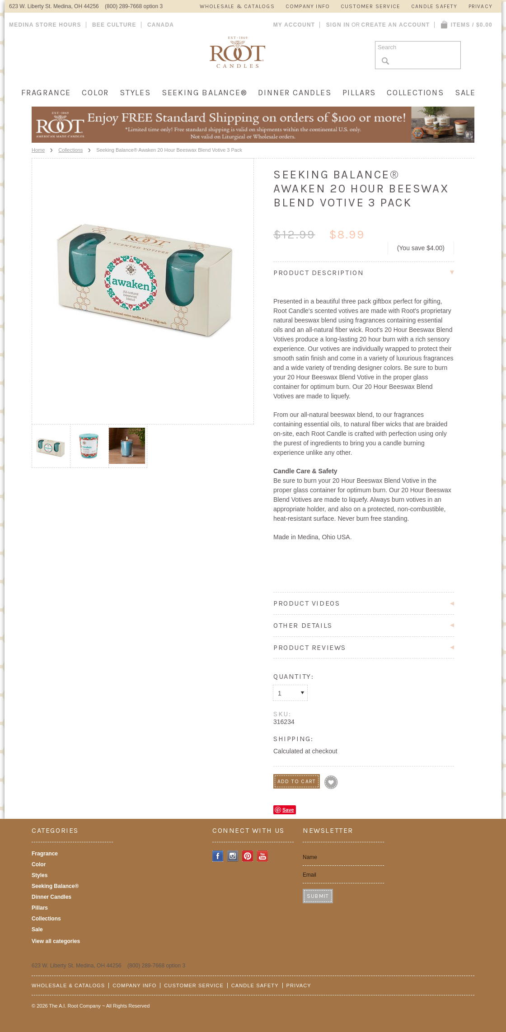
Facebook (218, 856)
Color (95, 93)
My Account (294, 25)
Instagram (233, 856)
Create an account (395, 25)
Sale (465, 93)
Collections (415, 93)
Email (309, 875)
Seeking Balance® (205, 93)
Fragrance (46, 93)
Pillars (359, 93)
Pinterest (247, 856)
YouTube (262, 856)
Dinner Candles (294, 93)
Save (288, 810)
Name (310, 857)
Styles (135, 93)
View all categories (56, 941)
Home (38, 150)
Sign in (338, 25)
